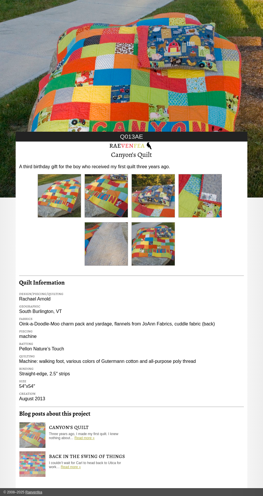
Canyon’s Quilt (131, 154)
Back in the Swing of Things (87, 456)
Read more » (84, 438)
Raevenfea (33, 492)
